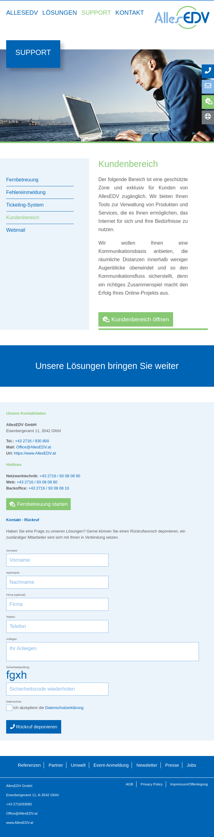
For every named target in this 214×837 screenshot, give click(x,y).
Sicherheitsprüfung (17, 667)
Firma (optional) (16, 594)
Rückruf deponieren (33, 726)
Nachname (12, 572)
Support (96, 12)
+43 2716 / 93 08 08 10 (49, 488)
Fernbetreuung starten (38, 504)
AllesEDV (22, 12)
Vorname (11, 550)
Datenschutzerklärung (64, 707)
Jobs (191, 765)
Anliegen (11, 639)
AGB (129, 784)
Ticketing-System (25, 204)
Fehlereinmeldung (26, 192)
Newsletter (147, 765)
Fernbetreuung (209, 101)
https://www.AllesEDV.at (35, 453)
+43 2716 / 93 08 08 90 (60, 476)
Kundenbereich (22, 217)
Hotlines (209, 116)
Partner (56, 765)
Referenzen (29, 765)
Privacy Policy (152, 784)
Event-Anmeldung (111, 765)
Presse (172, 765)
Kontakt (129, 12)
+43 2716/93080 (19, 804)
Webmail (15, 230)
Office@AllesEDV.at (33, 447)
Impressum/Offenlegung (189, 784)
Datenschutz (14, 701)
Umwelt (78, 765)
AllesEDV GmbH (19, 786)
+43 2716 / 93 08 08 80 (37, 482)
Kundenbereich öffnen (135, 319)
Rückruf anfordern (209, 70)
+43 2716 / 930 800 (32, 441)
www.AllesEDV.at (19, 822)
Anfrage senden (209, 85)
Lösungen (59, 12)
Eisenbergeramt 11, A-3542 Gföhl (32, 795)
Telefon (10, 616)
